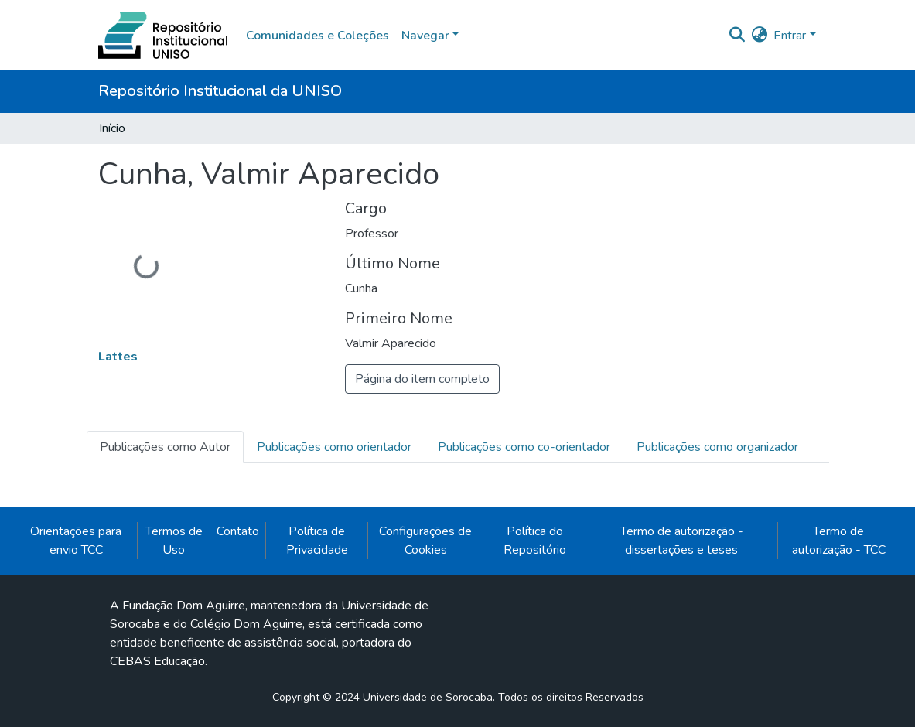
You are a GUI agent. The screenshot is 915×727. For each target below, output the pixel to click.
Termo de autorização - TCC (839, 540)
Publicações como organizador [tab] (717, 447)
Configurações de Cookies (425, 540)
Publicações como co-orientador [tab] (524, 447)
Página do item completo (422, 378)
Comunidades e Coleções (317, 35)
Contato (238, 531)
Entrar (789, 35)
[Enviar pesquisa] (736, 35)
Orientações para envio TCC (75, 540)
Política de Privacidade (317, 540)
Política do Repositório (535, 540)
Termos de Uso (174, 540)
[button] (759, 35)
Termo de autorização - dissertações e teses (681, 540)
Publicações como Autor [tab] (165, 447)
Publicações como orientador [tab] (334, 447)
